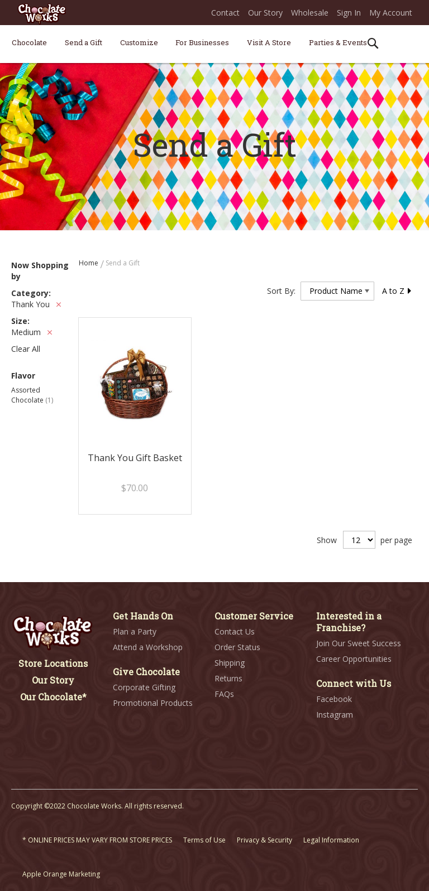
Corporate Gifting (144, 687)
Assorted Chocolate (32, 394)
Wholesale (309, 12)
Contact (225, 12)
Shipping (229, 662)
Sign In (349, 12)
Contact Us (234, 631)
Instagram (334, 714)
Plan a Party (134, 631)
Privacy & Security (264, 840)
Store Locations (53, 663)
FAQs (224, 694)
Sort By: (281, 290)
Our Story (265, 12)
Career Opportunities (354, 658)
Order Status (237, 647)
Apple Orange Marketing (61, 874)
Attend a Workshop (148, 647)
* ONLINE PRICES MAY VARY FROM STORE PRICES (97, 840)
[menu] (214, 44)
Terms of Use (204, 840)
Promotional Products (153, 703)
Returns (228, 678)
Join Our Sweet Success (358, 643)
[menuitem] (29, 42)
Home (89, 263)
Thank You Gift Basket (135, 458)
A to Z (397, 290)
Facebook (334, 699)
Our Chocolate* (53, 697)
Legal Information (331, 840)
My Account (390, 12)
